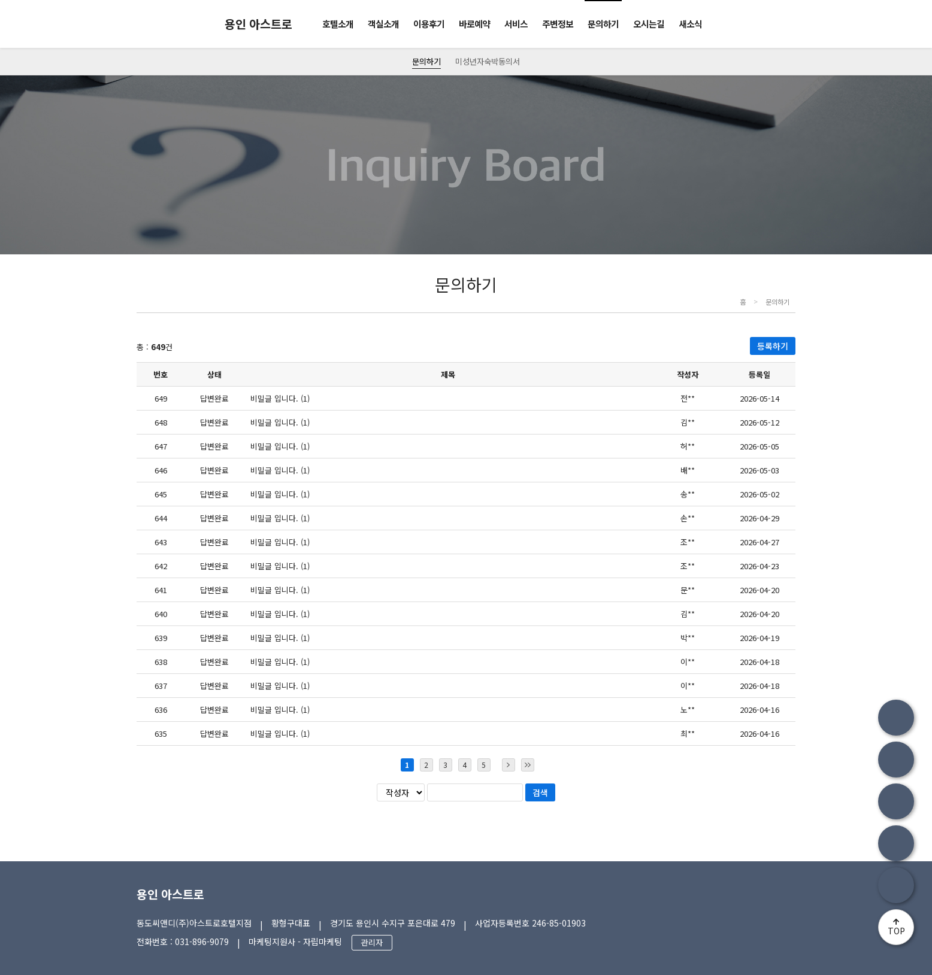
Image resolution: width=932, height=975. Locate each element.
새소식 (690, 23)
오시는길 (648, 23)
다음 (508, 765)
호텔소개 (337, 23)
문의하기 (603, 23)
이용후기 (428, 23)
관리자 (372, 942)
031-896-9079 (202, 941)
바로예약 (474, 23)
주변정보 (557, 23)
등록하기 (772, 346)
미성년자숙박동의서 (487, 61)
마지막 (527, 765)
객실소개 (383, 23)
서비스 (516, 23)
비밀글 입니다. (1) (280, 398)
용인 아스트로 (170, 894)
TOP (896, 931)
